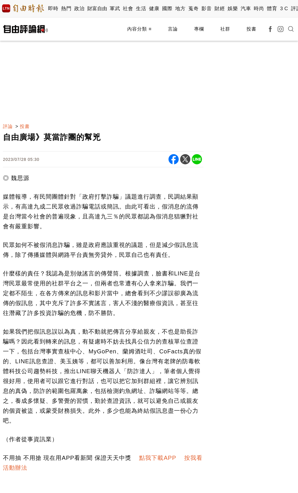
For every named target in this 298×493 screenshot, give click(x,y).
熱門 (66, 8)
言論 (173, 28)
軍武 (115, 8)
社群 (225, 28)
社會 (128, 8)
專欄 (199, 28)
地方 (180, 8)
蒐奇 (193, 8)
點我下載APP (157, 458)
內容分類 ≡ (139, 28)
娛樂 (233, 8)
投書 (251, 28)
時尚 (259, 8)
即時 (53, 8)
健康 (154, 8)
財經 (219, 8)
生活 (141, 8)
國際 (167, 8)
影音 (206, 8)
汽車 (246, 8)
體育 (272, 8)
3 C (284, 8)
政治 (79, 8)
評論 (8, 126)
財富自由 (97, 8)
